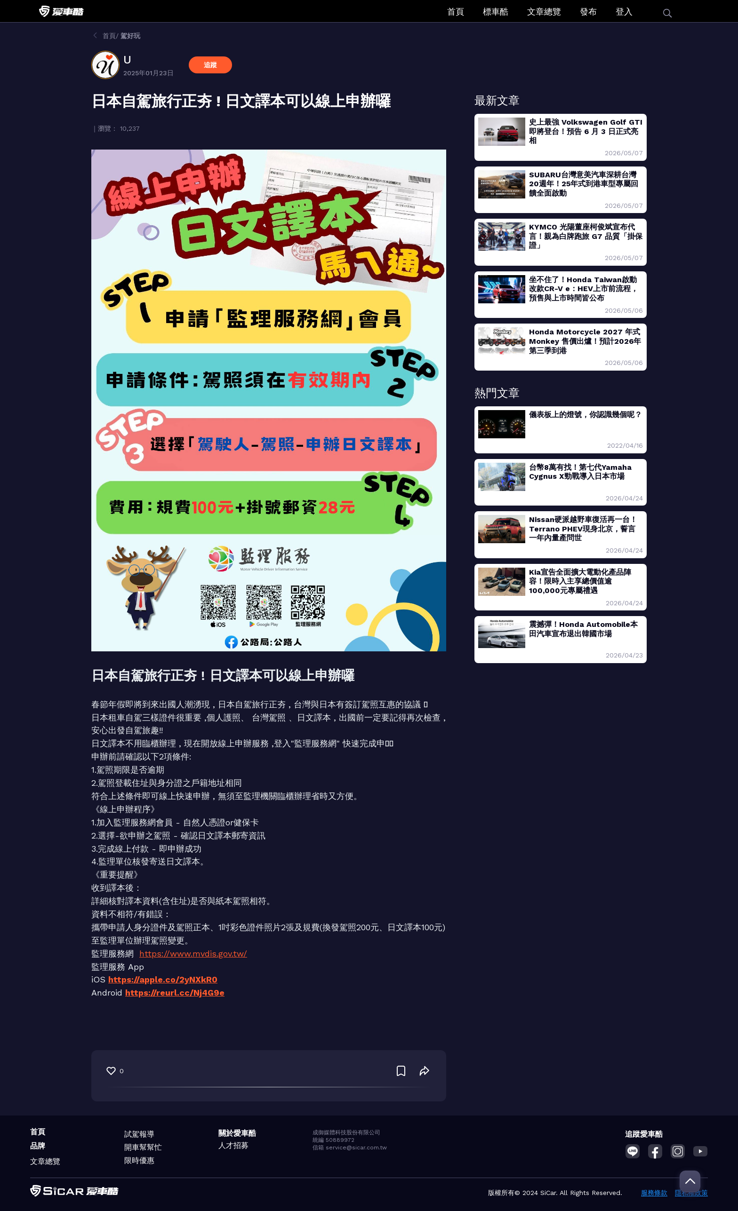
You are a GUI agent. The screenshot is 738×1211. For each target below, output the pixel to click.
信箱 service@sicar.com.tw (350, 1147)
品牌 (37, 1145)
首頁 (455, 11)
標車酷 (495, 11)
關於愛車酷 (237, 1133)
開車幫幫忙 (143, 1147)
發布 (588, 11)
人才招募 (233, 1145)
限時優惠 (139, 1160)
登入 (624, 11)
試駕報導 (139, 1134)
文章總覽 (544, 11)
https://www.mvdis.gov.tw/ (193, 953)
